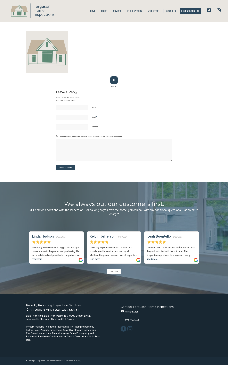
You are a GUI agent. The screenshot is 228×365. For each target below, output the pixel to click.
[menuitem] (92, 11)
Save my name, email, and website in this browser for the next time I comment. (91, 137)
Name (94, 107)
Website (94, 127)
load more (114, 271)
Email (94, 117)
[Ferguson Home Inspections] (31, 11)
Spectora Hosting (74, 361)
